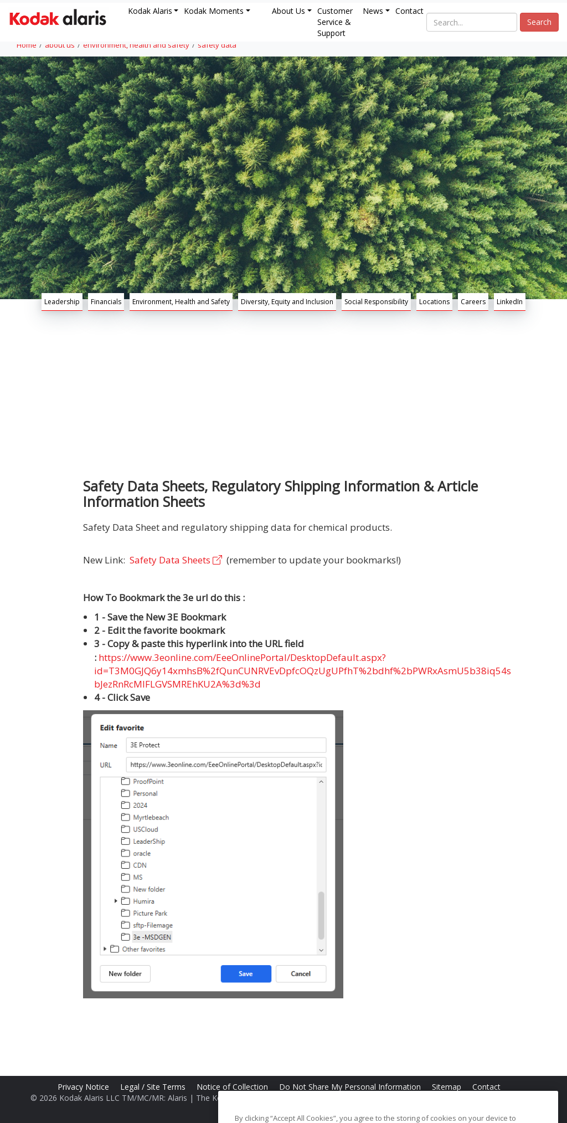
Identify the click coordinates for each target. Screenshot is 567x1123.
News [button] (373, 11)
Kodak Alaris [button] (150, 11)
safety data (217, 45)
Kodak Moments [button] (214, 11)
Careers (473, 301)
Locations (434, 301)
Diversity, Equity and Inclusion (287, 301)
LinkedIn (510, 301)
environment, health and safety (136, 45)
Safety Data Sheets (177, 559)
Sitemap (447, 1086)
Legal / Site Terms (154, 1086)
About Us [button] (288, 11)
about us (60, 45)
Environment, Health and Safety (181, 301)
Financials (106, 301)
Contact (409, 11)
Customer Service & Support (335, 22)
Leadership (62, 301)
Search (539, 22)
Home (27, 45)
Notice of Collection (233, 1086)
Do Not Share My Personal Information (351, 1086)
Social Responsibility (376, 301)
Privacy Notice (84, 1086)
